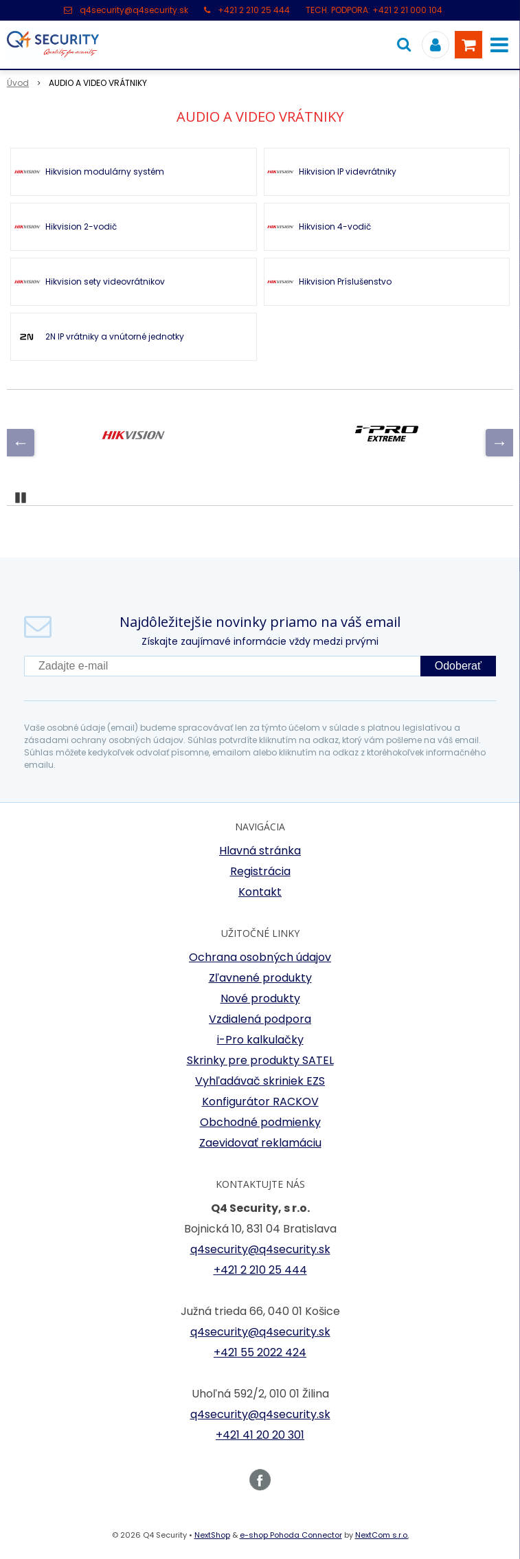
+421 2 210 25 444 (254, 10)
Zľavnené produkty (260, 978)
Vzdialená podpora (260, 1019)
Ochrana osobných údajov (260, 957)
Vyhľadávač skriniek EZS (260, 1081)
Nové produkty (260, 998)
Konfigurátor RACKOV (260, 1101)
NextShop (212, 1534)
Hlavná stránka (260, 851)
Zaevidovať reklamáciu (260, 1143)
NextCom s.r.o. (382, 1534)
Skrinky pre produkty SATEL (260, 1060)
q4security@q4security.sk (134, 10)
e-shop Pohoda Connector (291, 1534)
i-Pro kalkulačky (260, 1040)
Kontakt (260, 892)
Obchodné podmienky (260, 1122)
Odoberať (458, 666)
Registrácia (260, 871)
